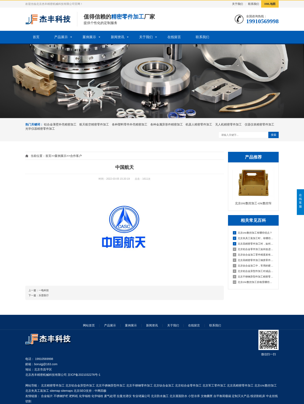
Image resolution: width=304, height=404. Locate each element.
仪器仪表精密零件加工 (259, 124)
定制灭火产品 (241, 396)
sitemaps (67, 390)
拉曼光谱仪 (124, 396)
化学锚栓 (85, 396)
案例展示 (89, 37)
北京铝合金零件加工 (188, 385)
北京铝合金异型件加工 (80, 385)
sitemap (55, 390)
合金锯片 (47, 396)
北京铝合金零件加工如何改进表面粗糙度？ (253, 249)
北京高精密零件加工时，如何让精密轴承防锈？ (253, 243)
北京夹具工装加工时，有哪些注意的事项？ (253, 238)
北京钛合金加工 (163, 385)
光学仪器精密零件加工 (40, 128)
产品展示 (61, 37)
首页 (36, 37)
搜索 (273, 134)
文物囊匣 (207, 396)
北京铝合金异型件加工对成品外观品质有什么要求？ (253, 271)
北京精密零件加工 (53, 385)
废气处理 (110, 396)
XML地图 (270, 3)
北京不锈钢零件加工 (139, 385)
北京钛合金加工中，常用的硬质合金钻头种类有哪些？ (253, 265)
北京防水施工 (160, 396)
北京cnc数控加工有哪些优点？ (252, 232)
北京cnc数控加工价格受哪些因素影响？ (253, 282)
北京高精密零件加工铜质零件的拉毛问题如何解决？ (253, 260)
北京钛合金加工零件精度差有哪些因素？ (253, 254)
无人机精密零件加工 (228, 124)
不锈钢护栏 (61, 396)
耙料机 (73, 396)
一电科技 (44, 290)
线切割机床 (257, 396)
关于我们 (237, 3)
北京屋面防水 (178, 396)
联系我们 (253, 3)
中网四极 (100, 390)
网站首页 (89, 325)
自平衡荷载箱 (222, 396)
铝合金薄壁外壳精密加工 (60, 124)
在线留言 (174, 37)
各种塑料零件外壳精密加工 (129, 124)
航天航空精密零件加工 (94, 124)
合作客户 (76, 156)
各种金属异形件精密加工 (166, 124)
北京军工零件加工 (214, 385)
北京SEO (80, 390)
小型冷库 (194, 396)
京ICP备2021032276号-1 (84, 374)
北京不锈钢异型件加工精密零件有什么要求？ (253, 276)
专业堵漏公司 (141, 396)
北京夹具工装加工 (37, 390)
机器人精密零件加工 (199, 124)
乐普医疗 (44, 295)
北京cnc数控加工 (265, 385)
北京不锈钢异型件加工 (110, 385)
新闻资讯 (117, 37)
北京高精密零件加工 (240, 385)
